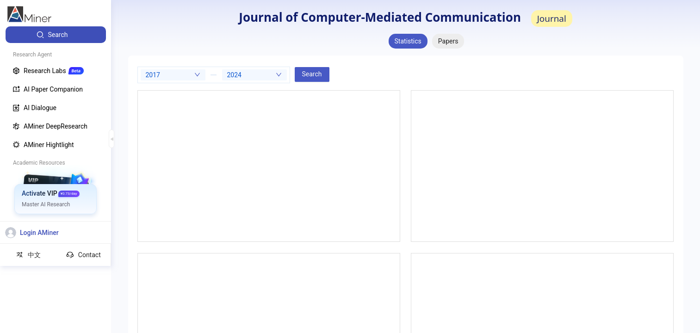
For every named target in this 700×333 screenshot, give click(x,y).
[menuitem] (56, 34)
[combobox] (173, 74)
